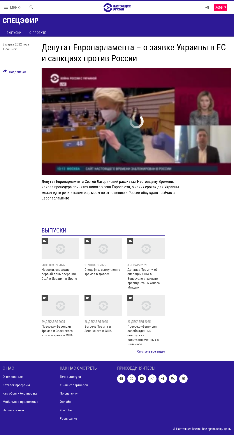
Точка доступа (70, 377)
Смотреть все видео (151, 351)
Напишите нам (13, 410)
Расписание (68, 418)
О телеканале (13, 377)
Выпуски (14, 33)
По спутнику (69, 393)
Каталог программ (16, 385)
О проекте (37, 33)
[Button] (14, 72)
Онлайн (65, 402)
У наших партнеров (74, 385)
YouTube (66, 410)
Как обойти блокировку (20, 393)
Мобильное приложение (20, 402)
